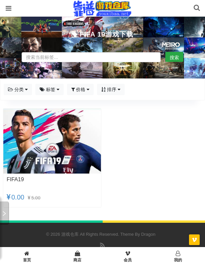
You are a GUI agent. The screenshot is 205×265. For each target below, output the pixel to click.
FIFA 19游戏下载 (106, 34)
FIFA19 (15, 179)
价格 (80, 89)
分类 (18, 89)
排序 (110, 89)
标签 (49, 89)
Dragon (148, 234)
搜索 (174, 57)
